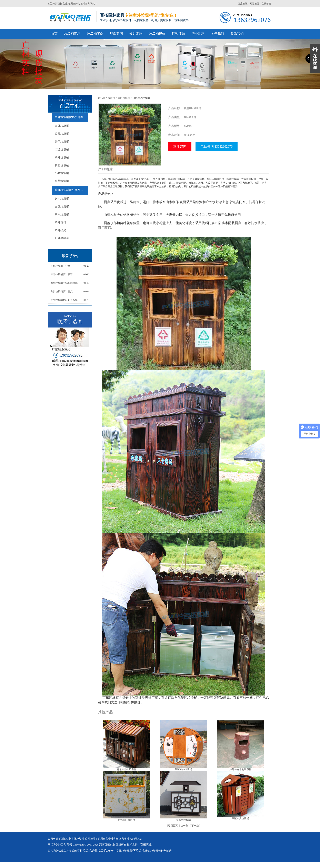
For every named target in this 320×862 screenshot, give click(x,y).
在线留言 (266, 3)
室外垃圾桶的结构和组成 (64, 282)
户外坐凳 (60, 230)
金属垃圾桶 (62, 206)
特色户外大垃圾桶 (126, 769)
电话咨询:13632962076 (216, 146)
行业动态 (197, 33)
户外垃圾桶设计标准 (62, 274)
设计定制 (135, 33)
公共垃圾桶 (62, 181)
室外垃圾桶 (62, 125)
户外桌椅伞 (62, 238)
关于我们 (217, 33)
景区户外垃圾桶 (183, 769)
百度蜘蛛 (243, 3)
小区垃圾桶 (62, 173)
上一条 (184, 825)
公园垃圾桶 (62, 133)
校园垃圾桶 (62, 165)
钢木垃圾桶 (62, 198)
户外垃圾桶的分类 (60, 265)
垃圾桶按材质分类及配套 (70, 190)
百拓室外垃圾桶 (106, 97)
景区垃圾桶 (62, 141)
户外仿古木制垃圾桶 (240, 769)
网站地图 (254, 3)
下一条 (195, 825)
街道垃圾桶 (62, 149)
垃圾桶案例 (95, 33)
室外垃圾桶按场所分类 (69, 117)
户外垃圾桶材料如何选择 (64, 300)
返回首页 (173, 825)
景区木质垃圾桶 (240, 818)
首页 (54, 33)
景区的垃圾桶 (183, 820)
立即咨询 (179, 146)
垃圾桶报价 (157, 33)
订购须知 (178, 33)
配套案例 (116, 33)
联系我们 (237, 33)
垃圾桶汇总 (72, 33)
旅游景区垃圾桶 (126, 820)
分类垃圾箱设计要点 (62, 291)
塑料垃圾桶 (62, 214)
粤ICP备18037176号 (60, 844)
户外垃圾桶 (62, 157)
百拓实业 (62, 3)
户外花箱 (60, 222)
